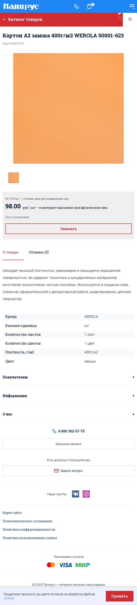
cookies (9, 598)
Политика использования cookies (30, 538)
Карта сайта (12, 512)
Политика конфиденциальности (29, 529)
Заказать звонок (68, 444)
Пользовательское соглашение (27, 521)
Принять (119, 596)
